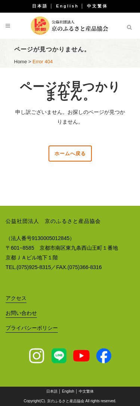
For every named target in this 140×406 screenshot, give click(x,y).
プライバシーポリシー (32, 328)
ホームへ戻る (70, 153)
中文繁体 (97, 6)
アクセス (16, 298)
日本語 (40, 6)
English (67, 6)
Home (20, 61)
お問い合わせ (21, 313)
